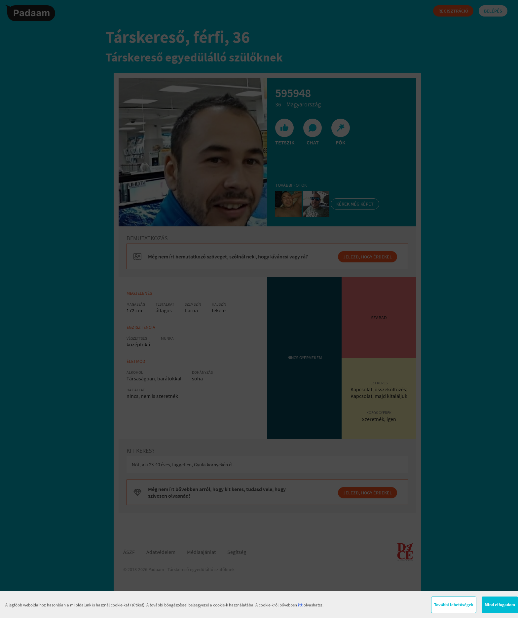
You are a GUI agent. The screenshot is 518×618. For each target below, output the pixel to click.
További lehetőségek (453, 604)
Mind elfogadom (500, 604)
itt (300, 605)
